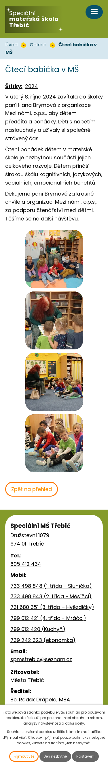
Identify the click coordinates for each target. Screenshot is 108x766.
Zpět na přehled (31, 489)
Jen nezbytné (55, 756)
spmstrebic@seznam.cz (41, 659)
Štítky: (13, 86)
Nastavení (85, 756)
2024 (31, 86)
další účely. (75, 723)
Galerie (38, 44)
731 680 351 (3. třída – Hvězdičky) (52, 607)
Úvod (11, 44)
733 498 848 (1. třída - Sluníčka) (51, 586)
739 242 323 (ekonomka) (42, 640)
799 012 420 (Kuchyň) (37, 629)
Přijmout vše (24, 756)
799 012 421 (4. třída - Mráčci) (48, 618)
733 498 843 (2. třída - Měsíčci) (51, 596)
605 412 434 (25, 564)
